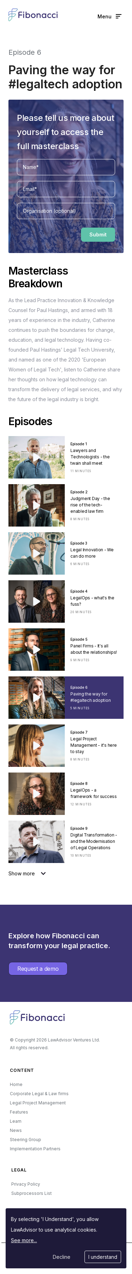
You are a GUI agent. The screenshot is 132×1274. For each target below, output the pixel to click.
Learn (15, 1121)
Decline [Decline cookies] (61, 1257)
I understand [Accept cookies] (102, 1257)
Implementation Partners (35, 1148)
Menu (109, 16)
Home (16, 1084)
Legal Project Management (38, 1102)
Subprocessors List (31, 1193)
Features (19, 1112)
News (16, 1130)
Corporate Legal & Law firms (39, 1093)
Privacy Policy (25, 1184)
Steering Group (25, 1139)
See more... (24, 1240)
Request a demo (38, 968)
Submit (98, 234)
